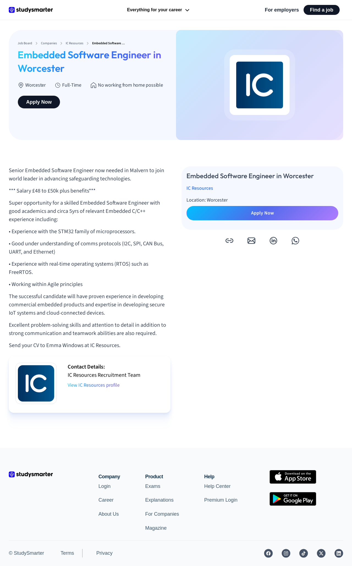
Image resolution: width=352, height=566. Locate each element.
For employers (282, 10)
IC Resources (199, 188)
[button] (229, 240)
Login (104, 486)
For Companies (162, 514)
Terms (67, 553)
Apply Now (39, 102)
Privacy (104, 553)
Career (106, 500)
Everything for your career (159, 10)
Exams (152, 486)
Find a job (321, 10)
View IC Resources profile (94, 385)
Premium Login (221, 500)
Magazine (156, 528)
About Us (108, 514)
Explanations (159, 500)
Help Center (217, 486)
